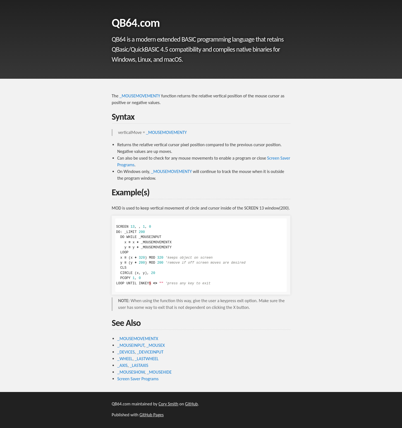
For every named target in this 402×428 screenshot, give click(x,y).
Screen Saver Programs (138, 378)
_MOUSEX (155, 345)
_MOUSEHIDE (159, 372)
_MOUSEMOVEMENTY (139, 95)
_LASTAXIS (139, 365)
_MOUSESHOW (131, 372)
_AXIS (122, 365)
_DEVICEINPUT (150, 352)
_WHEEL (125, 358)
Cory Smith (168, 404)
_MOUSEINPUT (130, 345)
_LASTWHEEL (147, 358)
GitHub (191, 404)
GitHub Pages (152, 414)
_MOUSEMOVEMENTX (137, 338)
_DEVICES (126, 352)
